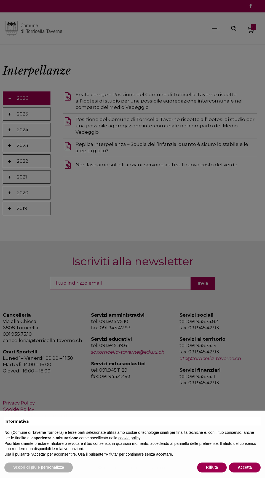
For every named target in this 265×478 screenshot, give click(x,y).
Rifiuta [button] (212, 467)
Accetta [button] (245, 467)
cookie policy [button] (129, 438)
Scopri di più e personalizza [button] (38, 467)
